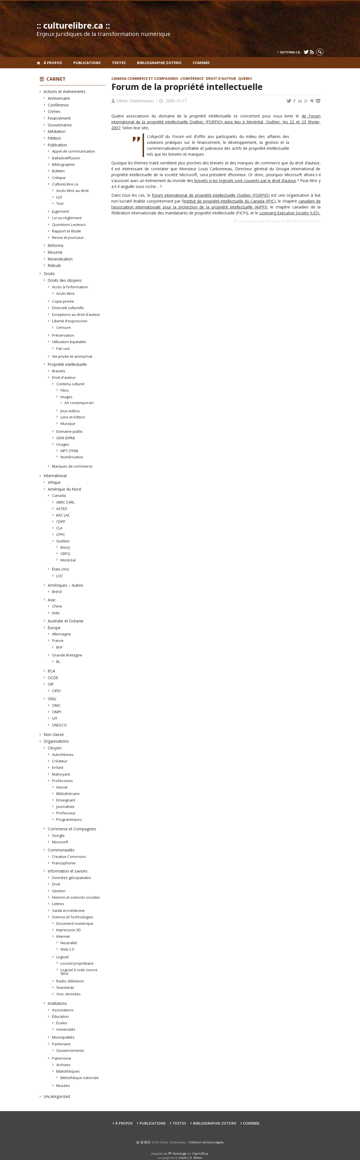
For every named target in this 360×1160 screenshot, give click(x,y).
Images (67, 396)
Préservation (63, 335)
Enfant (57, 767)
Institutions (57, 1003)
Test (60, 203)
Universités (66, 1029)
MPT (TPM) (69, 450)
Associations (63, 1009)
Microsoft (60, 841)
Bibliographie (63, 164)
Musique (68, 423)
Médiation (57, 131)
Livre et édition (73, 417)
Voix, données (69, 993)
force (179, 1154)
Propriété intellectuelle (67, 364)
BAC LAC (63, 515)
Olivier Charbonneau (135, 100)
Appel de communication (73, 151)
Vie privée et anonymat (72, 356)
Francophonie (64, 863)
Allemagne (61, 633)
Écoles (62, 1022)
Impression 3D (69, 929)
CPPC (61, 534)
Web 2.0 (67, 949)
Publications (87, 62)
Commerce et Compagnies (72, 829)
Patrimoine (61, 1058)
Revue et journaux (68, 237)
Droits (49, 273)
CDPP (61, 521)
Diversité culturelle (68, 307)
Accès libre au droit (73, 190)
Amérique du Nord (64, 489)
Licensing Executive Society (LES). (289, 213)
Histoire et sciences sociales (76, 897)
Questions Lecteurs (69, 224)
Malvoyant (61, 774)
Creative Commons (69, 856)
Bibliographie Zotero (159, 62)
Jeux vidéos (70, 410)
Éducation (60, 1016)
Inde (56, 612)
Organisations (56, 741)
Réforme (56, 245)
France (58, 640)
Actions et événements (65, 91)
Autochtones (63, 754)
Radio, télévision (70, 981)
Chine (57, 606)
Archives (64, 1064)
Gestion (59, 890)
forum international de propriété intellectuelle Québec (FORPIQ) (211, 195)
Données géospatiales (71, 877)
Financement (59, 118)
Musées (63, 1085)
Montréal (68, 560)
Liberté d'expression (69, 320)
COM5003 (201, 62)
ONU (52, 698)
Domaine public (70, 431)
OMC (56, 705)
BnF (59, 647)
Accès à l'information (70, 286)
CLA (59, 528)
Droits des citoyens (65, 280)
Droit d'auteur (64, 377)
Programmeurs (69, 819)
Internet (63, 936)
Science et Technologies (72, 916)
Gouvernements (70, 1050)
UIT (54, 718)
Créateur (60, 760)
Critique (59, 177)
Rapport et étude (66, 231)
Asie (51, 599)
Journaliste (66, 806)
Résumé (55, 252)
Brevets (58, 370)
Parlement (61, 1043)
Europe (54, 627)
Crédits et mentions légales (206, 1142)
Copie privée (63, 301)
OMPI (56, 711)
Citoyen (54, 748)
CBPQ (65, 553)
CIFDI (56, 690)
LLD (59, 197)
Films (65, 390)
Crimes (54, 111)
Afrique (54, 482)
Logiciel (63, 956)
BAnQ (65, 547)
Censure (64, 327)
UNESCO (59, 725)
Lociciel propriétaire (77, 963)
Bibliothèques (68, 1071)
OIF (51, 684)
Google (58, 835)
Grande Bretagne (67, 655)
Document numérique (75, 923)
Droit (56, 884)
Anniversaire (59, 98)
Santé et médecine (68, 910)
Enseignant (66, 800)
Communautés (61, 850)
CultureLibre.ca (65, 184)
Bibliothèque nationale (80, 1077)
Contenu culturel (70, 383)
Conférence (58, 105)
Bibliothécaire (68, 793)
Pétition (54, 138)
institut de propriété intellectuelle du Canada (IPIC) (229, 201)
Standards (65, 987)
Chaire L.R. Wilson (190, 1158)
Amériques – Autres (65, 585)
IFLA (51, 671)
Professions (62, 780)
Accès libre (66, 293)
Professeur (66, 812)
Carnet (56, 79)
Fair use (63, 348)
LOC (60, 575)
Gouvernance (60, 125)
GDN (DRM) (66, 437)
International (55, 475)
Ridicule (54, 265)
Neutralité (69, 942)
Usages (63, 444)
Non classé (54, 734)
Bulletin (58, 170)
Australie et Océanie (66, 621)
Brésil (57, 591)
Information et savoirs (67, 871)
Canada (59, 495)
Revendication (60, 259)
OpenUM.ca (200, 1154)
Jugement (60, 211)
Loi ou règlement (67, 217)
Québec (63, 540)
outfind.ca (290, 52)
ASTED (62, 508)
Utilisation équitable (69, 341)
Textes (119, 62)
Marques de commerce (72, 466)
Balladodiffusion (66, 157)
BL (58, 661)
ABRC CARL (66, 502)
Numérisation (72, 456)
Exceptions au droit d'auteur (76, 314)
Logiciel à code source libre (79, 971)
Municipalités (63, 1037)
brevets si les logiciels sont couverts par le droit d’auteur (244, 180)
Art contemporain (79, 402)
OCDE (53, 677)
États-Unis (60, 569)
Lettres (58, 903)
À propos (53, 62)
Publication (57, 145)
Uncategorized (57, 1096)
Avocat (62, 787)
